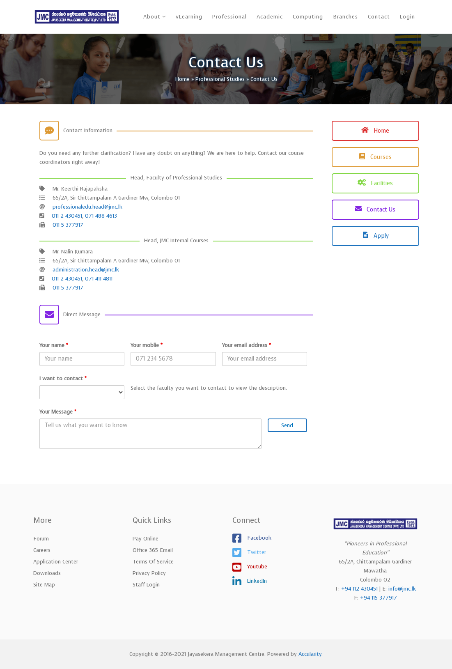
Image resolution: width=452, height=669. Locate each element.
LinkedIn (256, 580)
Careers (41, 550)
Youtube (256, 566)
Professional (229, 16)
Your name (53, 345)
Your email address (246, 345)
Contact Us (375, 210)
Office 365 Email (153, 550)
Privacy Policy (149, 573)
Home (375, 131)
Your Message (57, 411)
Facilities (375, 183)
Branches (345, 16)
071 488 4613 (101, 215)
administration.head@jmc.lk (86, 269)
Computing (308, 16)
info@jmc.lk (402, 588)
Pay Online (145, 538)
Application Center (55, 561)
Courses (375, 157)
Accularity (309, 654)
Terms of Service (153, 561)
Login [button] (407, 16)
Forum (41, 538)
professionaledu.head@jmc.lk (87, 206)
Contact (379, 16)
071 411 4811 (98, 278)
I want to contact (63, 378)
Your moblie (147, 345)
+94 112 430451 (359, 588)
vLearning (189, 16)
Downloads (47, 573)
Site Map (44, 584)
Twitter (256, 551)
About (152, 16)
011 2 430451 (67, 215)
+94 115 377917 (378, 597)
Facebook (258, 537)
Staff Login (146, 584)
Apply (375, 236)
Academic (270, 16)
